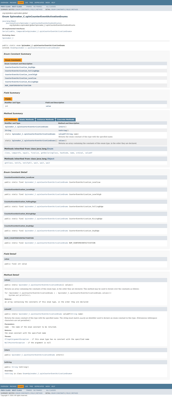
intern (62, 127)
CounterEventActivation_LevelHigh (21, 74)
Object (50, 159)
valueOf (62, 134)
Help (53, 2)
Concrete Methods (65, 120)
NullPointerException (15, 343)
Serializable (8, 31)
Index (48, 2)
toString (63, 130)
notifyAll (27, 163)
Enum (12, 48)
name (72, 153)
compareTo (16, 153)
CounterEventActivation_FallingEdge (22, 71)
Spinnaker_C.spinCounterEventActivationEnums (40, 23)
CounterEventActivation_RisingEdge (21, 82)
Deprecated (39, 2)
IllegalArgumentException (17, 339)
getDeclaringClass (49, 153)
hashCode (64, 153)
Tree (31, 2)
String (8, 130)
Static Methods (27, 120)
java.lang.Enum (12, 23)
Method (39, 9)
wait (36, 163)
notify (18, 163)
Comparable (21, 31)
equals (26, 153)
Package (13, 2)
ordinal (79, 153)
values (62, 141)
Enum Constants (22, 9)
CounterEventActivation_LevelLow (20, 78)
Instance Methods (45, 120)
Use (26, 2)
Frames (29, 7)
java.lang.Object (9, 21)
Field (33, 9)
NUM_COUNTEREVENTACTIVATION (18, 85)
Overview (4, 2)
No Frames (37, 7)
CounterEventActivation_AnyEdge (20, 67)
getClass (9, 163)
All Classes (51, 7)
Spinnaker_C (7, 38)
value (48, 106)
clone (7, 153)
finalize (35, 153)
